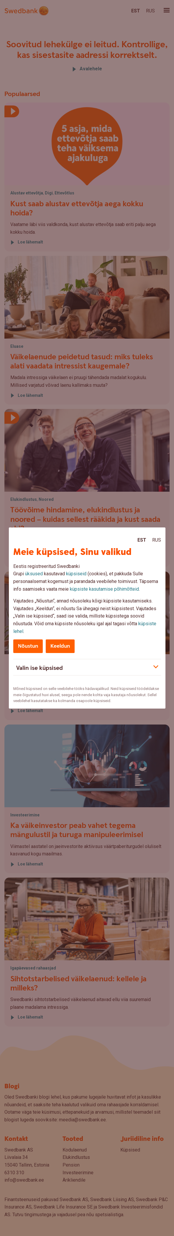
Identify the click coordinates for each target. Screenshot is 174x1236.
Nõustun (28, 646)
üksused (34, 573)
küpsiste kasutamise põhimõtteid (104, 589)
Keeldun (60, 646)
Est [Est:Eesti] (141, 540)
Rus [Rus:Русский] (156, 540)
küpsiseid (76, 573)
